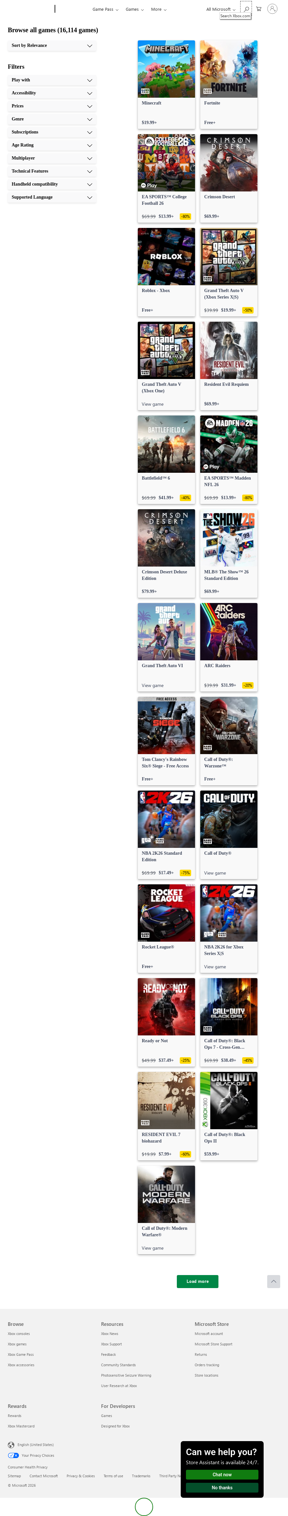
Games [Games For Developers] (106, 1415)
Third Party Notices (174, 1476)
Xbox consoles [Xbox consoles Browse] (19, 1333)
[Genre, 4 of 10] (52, 119)
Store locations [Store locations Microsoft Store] (206, 1375)
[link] (166, 84)
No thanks (222, 1487)
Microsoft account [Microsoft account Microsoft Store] (209, 1333)
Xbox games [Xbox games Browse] (17, 1344)
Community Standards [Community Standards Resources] (118, 1365)
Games (132, 9)
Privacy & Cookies (81, 1476)
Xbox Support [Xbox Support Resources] (111, 1344)
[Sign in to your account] (272, 9)
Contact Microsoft (44, 1476)
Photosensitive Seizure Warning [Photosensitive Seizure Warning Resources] (126, 1375)
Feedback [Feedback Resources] (108, 1354)
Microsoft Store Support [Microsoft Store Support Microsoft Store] (213, 1344)
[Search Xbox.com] (246, 8)
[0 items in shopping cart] (258, 8)
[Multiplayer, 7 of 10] (52, 158)
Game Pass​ (103, 9)
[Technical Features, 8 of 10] (52, 171)
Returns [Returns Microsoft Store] (201, 1354)
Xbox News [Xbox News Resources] (109, 1333)
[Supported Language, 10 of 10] (52, 197)
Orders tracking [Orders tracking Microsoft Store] (207, 1365)
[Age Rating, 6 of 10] (52, 145)
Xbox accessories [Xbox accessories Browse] (21, 1365)
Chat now (222, 1474)
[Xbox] (73, 9)
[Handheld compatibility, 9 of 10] (52, 184)
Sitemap (14, 1476)
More (156, 9)
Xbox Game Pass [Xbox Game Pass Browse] (21, 1354)
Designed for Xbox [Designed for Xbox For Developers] (115, 1426)
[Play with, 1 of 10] (52, 80)
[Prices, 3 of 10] (52, 106)
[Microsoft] (30, 9)
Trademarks (141, 1476)
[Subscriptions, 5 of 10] (52, 132)
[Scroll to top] (273, 1281)
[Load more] (197, 1281)
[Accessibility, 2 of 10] (52, 93)
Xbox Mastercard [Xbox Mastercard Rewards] (21, 1426)
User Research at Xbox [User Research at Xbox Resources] (119, 1385)
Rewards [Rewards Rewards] (14, 1415)
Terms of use (113, 1476)
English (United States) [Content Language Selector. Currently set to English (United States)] (36, 1444)
